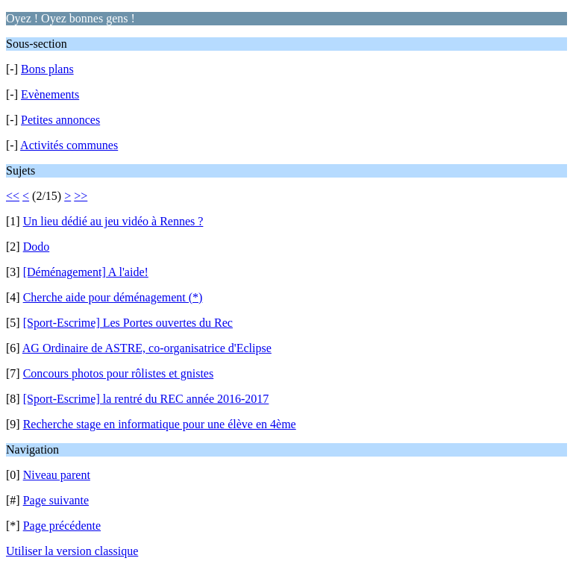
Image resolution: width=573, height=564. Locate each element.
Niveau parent (56, 475)
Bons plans (47, 69)
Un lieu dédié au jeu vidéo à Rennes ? (113, 221)
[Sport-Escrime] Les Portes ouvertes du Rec (128, 322)
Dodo (36, 246)
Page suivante (56, 500)
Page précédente (62, 525)
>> (80, 195)
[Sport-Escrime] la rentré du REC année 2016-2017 (146, 398)
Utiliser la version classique (72, 551)
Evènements (50, 94)
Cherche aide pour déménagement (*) (113, 297)
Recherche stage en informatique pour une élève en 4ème (159, 424)
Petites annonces (60, 119)
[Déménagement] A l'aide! (85, 272)
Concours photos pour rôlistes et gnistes (118, 373)
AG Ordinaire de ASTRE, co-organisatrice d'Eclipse (147, 348)
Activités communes (69, 145)
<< (12, 195)
